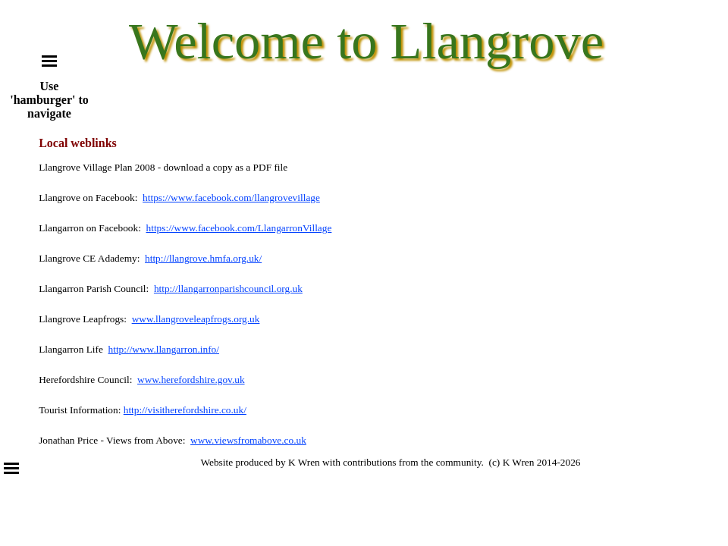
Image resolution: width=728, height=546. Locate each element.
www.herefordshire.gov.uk (191, 379)
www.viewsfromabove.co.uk (248, 440)
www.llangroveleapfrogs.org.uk (196, 319)
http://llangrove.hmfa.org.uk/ (203, 258)
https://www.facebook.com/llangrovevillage (231, 197)
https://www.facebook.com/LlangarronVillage (239, 228)
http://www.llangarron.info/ (163, 349)
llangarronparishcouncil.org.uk (240, 288)
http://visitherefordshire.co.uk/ (185, 410)
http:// (166, 288)
